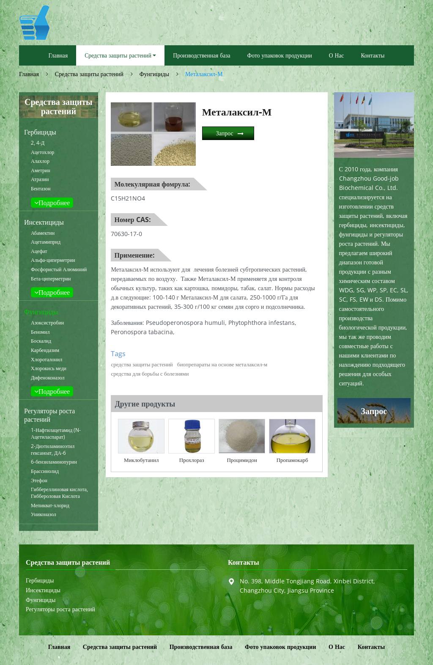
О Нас (336, 55)
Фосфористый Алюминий (59, 269)
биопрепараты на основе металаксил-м (222, 364)
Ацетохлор (42, 152)
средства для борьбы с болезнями (150, 373)
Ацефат (39, 251)
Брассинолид (45, 471)
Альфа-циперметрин (53, 260)
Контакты (372, 55)
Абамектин (43, 233)
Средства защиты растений (89, 74)
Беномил (40, 332)
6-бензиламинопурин (54, 462)
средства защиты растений (142, 364)
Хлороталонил (46, 359)
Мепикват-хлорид (50, 505)
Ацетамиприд (45, 242)
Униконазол (43, 514)
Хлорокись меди (48, 368)
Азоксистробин (47, 322)
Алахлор (40, 161)
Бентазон (40, 188)
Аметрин (40, 170)
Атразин (40, 179)
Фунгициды (154, 74)
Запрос (224, 133)
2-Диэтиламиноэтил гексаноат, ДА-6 (52, 449)
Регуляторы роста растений (49, 415)
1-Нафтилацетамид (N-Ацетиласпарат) (56, 433)
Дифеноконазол (48, 377)
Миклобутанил (141, 460)
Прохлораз (191, 460)
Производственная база (201, 55)
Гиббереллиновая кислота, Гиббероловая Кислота (59, 493)
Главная (58, 55)
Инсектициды (44, 222)
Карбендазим (45, 350)
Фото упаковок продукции (279, 55)
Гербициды (40, 132)
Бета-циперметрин (51, 278)
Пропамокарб (292, 460)
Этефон (39, 480)
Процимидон (242, 460)
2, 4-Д (37, 143)
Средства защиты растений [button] (118, 55)
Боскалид (41, 341)
